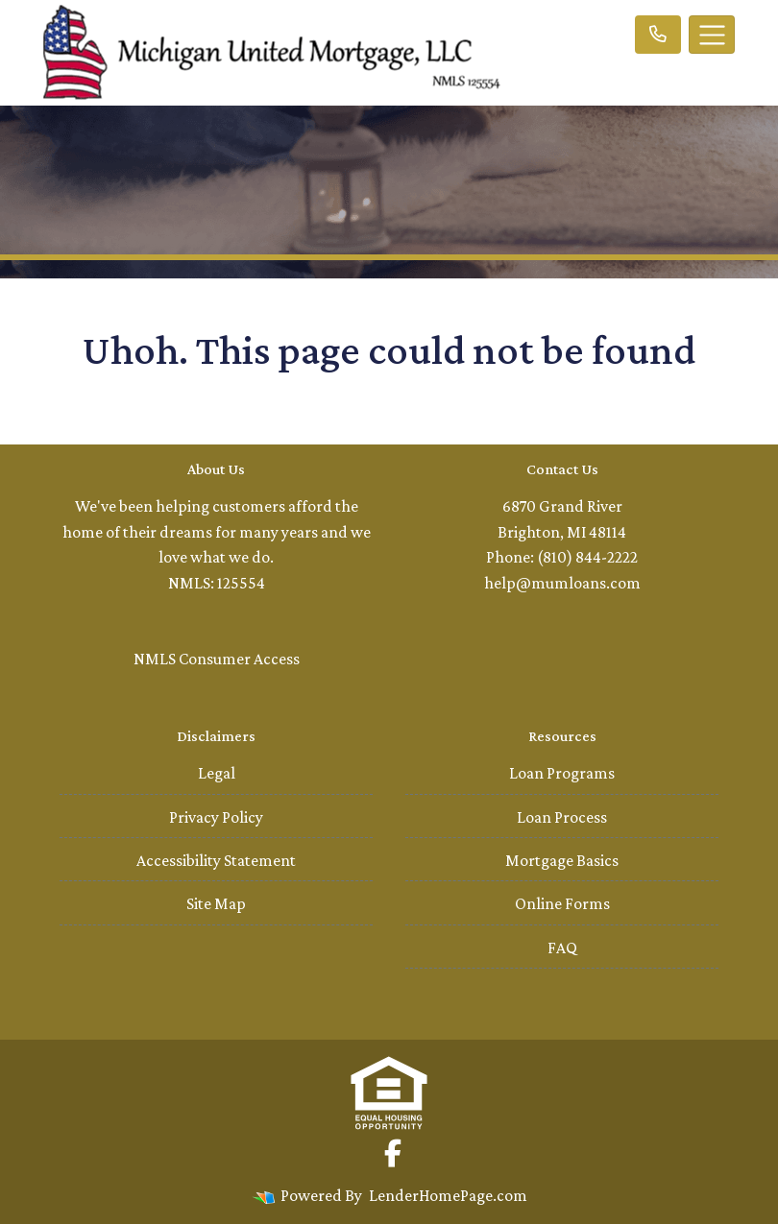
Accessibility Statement (216, 860)
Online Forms (562, 903)
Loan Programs (562, 772)
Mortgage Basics (562, 860)
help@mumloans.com (562, 582)
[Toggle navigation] (712, 34)
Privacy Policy (216, 817)
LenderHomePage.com (448, 1195)
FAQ (562, 947)
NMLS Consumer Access (217, 658)
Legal (216, 772)
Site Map (216, 903)
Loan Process (562, 817)
